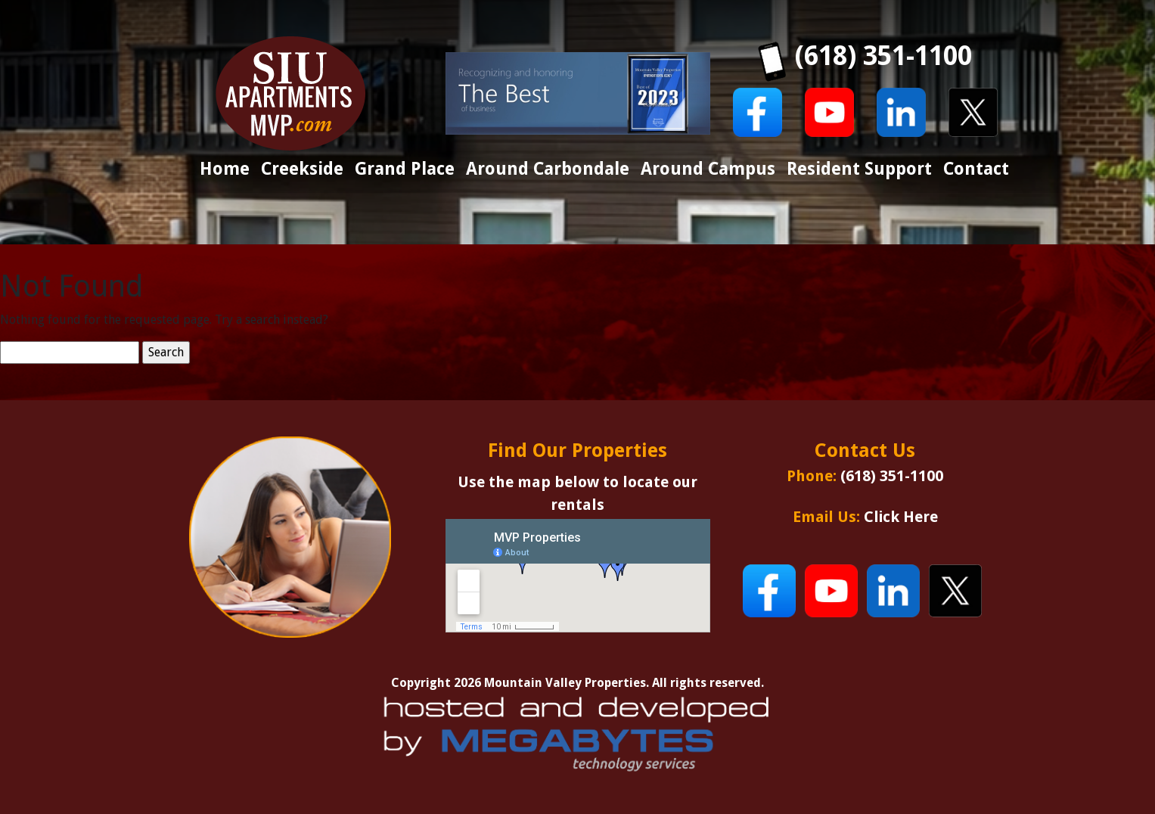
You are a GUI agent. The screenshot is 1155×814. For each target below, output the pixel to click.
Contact (976, 169)
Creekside (302, 169)
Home (225, 169)
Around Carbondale (547, 169)
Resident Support (859, 169)
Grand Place (405, 169)
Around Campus (708, 169)
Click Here (901, 517)
